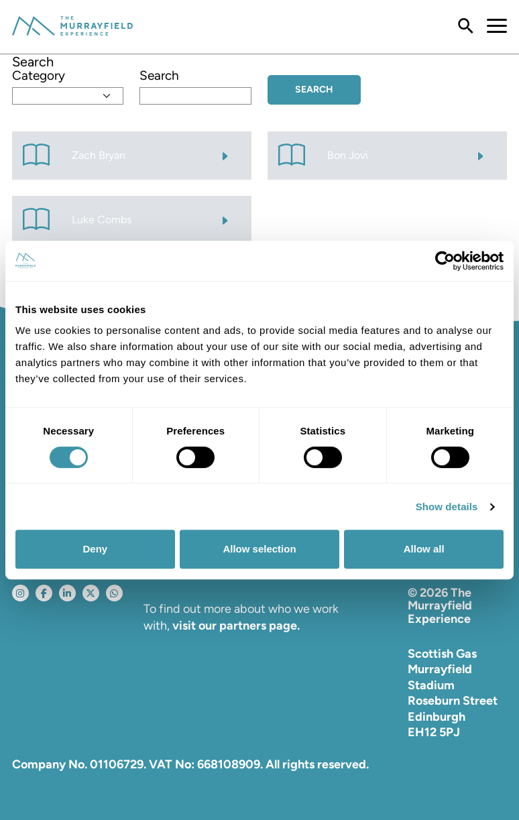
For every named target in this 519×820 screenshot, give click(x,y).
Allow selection (259, 548)
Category (38, 75)
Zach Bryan (98, 155)
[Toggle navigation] (490, 27)
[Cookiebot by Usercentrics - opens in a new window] (445, 261)
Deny (94, 548)
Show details (447, 506)
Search (159, 75)
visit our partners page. (236, 625)
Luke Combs (101, 219)
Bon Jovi (347, 155)
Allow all (424, 548)
